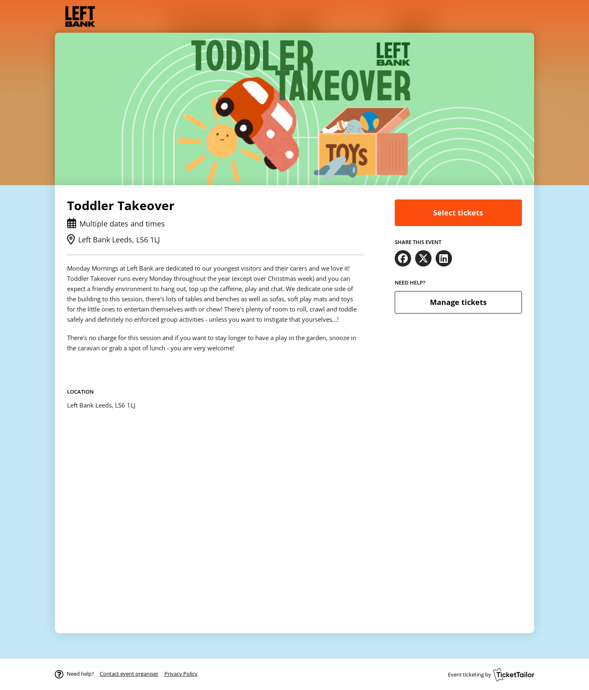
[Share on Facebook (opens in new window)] (403, 258)
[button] (129, 673)
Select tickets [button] (458, 212)
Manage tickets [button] (458, 302)
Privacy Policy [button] (181, 673)
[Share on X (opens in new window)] (423, 258)
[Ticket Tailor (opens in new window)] (513, 674)
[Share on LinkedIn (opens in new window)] (444, 258)
